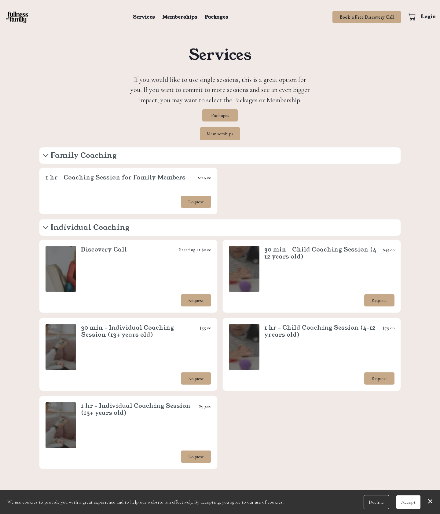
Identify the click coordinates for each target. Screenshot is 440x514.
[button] (412, 17)
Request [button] (196, 201)
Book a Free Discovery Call (367, 17)
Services (144, 16)
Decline (376, 502)
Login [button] (428, 16)
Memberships (179, 16)
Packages (216, 16)
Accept (408, 502)
